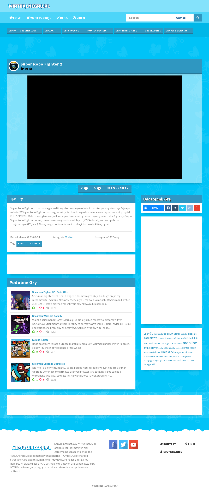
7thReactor (159, 334)
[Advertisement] (104, 48)
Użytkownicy (171, 452)
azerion (177, 333)
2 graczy (35, 243)
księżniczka (158, 343)
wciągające (149, 360)
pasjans (167, 347)
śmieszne (167, 352)
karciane (148, 343)
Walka (26, 68)
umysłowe (186, 356)
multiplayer (151, 347)
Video (79, 18)
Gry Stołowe (71, 30)
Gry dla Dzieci (153, 30)
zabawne (167, 360)
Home (15, 18)
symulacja (176, 356)
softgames (179, 352)
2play (147, 333)
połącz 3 (179, 348)
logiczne (169, 343)
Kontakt (168, 444)
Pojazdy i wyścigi (97, 30)
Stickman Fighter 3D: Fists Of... (50, 292)
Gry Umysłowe (28, 30)
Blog (62, 18)
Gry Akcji (50, 30)
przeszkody (189, 347)
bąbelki (184, 334)
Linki (190, 444)
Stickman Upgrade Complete (48, 363)
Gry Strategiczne (126, 30)
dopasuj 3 (171, 338)
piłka (173, 348)
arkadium (168, 333)
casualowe (150, 338)
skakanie (156, 352)
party (160, 348)
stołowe (148, 356)
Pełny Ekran (118, 188)
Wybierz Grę (39, 18)
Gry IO (12, 30)
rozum (148, 352)
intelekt (194, 338)
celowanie (162, 338)
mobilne (190, 342)
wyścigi (158, 360)
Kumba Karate (40, 340)
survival (167, 356)
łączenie (190, 360)
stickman (189, 352)
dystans (180, 338)
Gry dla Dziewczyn (177, 30)
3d (151, 333)
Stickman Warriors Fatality (47, 316)
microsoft (178, 343)
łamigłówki (149, 364)
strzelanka (157, 356)
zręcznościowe (179, 360)
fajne (187, 338)
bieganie (192, 333)
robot (22, 243)
